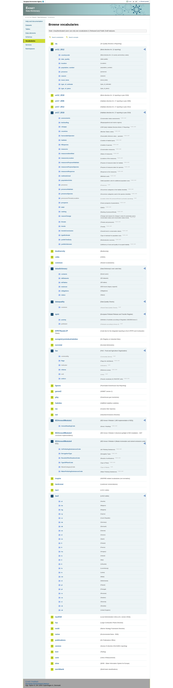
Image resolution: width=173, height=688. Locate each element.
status (63, 295)
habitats (64, 140)
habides (58, 403)
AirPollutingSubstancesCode (71, 449)
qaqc (63, 207)
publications (60, 640)
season (63, 76)
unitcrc (63, 378)
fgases (58, 386)
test (56, 652)
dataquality (59, 302)
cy (62, 514)
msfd (57, 628)
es (62, 539)
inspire (58, 478)
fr (61, 547)
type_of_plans (66, 88)
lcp (56, 623)
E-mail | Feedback (31, 681)
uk (62, 610)
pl (61, 585)
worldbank (59, 669)
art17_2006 (59, 101)
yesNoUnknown (66, 244)
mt (62, 577)
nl (61, 581)
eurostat (58, 345)
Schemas (28, 37)
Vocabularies (30, 41)
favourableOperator (67, 136)
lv (61, 572)
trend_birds (65, 80)
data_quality (65, 59)
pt (62, 589)
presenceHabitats (67, 189)
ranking (63, 211)
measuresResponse (68, 171)
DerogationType (66, 453)
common (59, 263)
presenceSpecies (67, 194)
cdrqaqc (64, 127)
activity (63, 320)
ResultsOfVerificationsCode (70, 458)
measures (64, 149)
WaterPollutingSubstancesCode (72, 471)
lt (61, 564)
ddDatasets (65, 278)
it (61, 560)
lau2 (57, 496)
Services (28, 45)
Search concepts (73, 37)
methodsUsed (66, 176)
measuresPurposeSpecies (70, 167)
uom (57, 658)
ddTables (64, 282)
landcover (59, 484)
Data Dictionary (42, 17)
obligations (65, 291)
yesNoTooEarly (66, 239)
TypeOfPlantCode (67, 462)
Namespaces (30, 49)
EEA (34, 1)
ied (56, 415)
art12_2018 (59, 95)
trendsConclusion (67, 231)
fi (61, 543)
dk (62, 526)
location (64, 63)
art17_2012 (59, 107)
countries (64, 131)
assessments (65, 118)
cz (62, 518)
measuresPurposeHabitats (70, 162)
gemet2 (58, 391)
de (62, 522)
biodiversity (60, 251)
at (61, 501)
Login (130, 1)
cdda (57, 257)
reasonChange (66, 216)
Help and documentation (34, 21)
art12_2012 (59, 49)
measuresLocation (67, 158)
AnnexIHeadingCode (68, 426)
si (61, 602)
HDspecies (64, 145)
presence (64, 72)
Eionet (34, 17)
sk (62, 606)
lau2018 (58, 617)
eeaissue (64, 287)
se (62, 597)
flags (63, 361)
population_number (67, 67)
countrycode (65, 55)
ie (61, 556)
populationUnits (66, 180)
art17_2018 (59, 113)
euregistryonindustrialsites (66, 339)
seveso (58, 646)
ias (56, 409)
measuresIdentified (67, 153)
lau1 (57, 490)
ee (62, 531)
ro (62, 593)
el (61, 535)
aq (56, 44)
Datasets (28, 25)
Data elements (30, 33)
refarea (63, 370)
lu (61, 568)
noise (57, 634)
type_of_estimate (67, 84)
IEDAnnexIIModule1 (63, 420)
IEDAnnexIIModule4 (63, 441)
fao (56, 351)
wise (57, 663)
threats (63, 222)
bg (62, 510)
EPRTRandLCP (61, 331)
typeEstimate (65, 235)
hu (62, 551)
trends (63, 226)
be (62, 505)
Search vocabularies (57, 37)
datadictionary (61, 269)
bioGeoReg (65, 122)
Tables (27, 29)
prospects (64, 203)
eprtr (57, 314)
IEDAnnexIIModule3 (63, 433)
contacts (64, 274)
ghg (56, 397)
